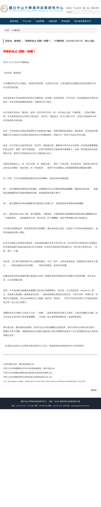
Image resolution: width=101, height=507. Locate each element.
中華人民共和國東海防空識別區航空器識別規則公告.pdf (29, 459)
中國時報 (16, 30)
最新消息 (14, 21)
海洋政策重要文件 (82, 21)
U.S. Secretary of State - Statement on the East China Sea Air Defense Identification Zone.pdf (46, 464)
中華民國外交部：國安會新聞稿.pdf (20, 445)
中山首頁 (77, 8)
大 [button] (96, 46)
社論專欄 (40, 21)
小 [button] (85, 46)
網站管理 (95, 8)
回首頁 (69, 8)
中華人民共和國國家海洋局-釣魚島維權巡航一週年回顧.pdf (30, 449)
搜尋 (97, 12)
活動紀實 (53, 21)
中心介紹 (27, 21)
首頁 (7, 30)
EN (88, 8)
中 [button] (90, 46)
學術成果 (65, 21)
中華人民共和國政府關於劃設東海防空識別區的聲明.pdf (29, 454)
